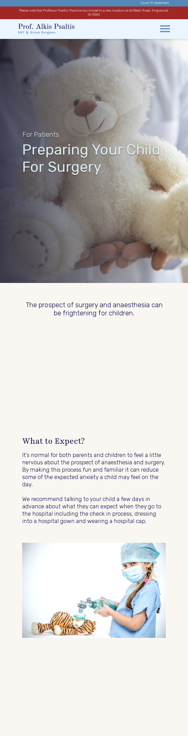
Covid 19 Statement (154, 3)
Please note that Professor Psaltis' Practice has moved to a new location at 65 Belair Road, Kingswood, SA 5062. (94, 13)
